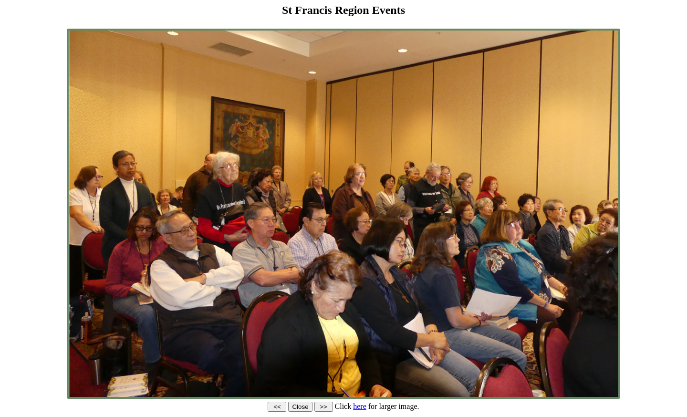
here (359, 406)
